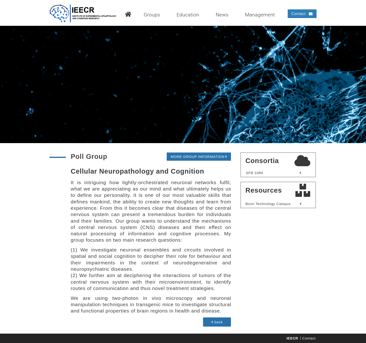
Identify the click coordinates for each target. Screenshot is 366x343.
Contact (309, 338)
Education (188, 15)
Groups (152, 15)
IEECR (292, 338)
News (222, 15)
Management (260, 15)
